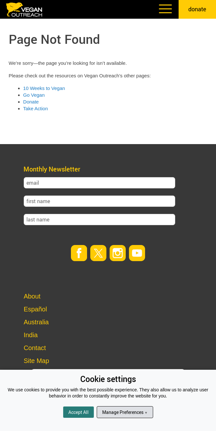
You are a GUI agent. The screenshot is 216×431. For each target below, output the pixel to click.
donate (197, 9)
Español (35, 309)
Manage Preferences (125, 412)
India (30, 334)
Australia (36, 322)
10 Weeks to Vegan (44, 88)
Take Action (35, 108)
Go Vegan (34, 95)
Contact (35, 347)
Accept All (78, 412)
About (32, 296)
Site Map (36, 360)
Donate (31, 101)
